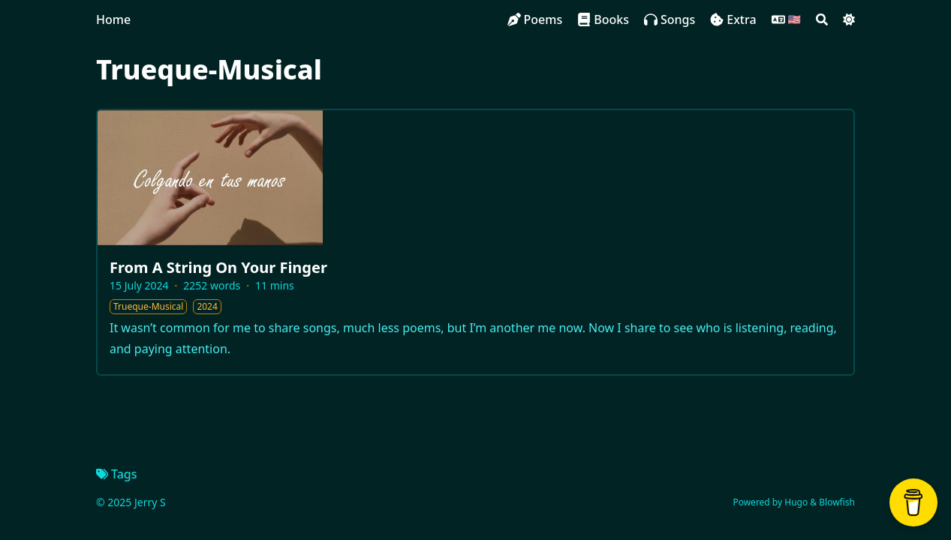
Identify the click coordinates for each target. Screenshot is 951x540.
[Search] (822, 20)
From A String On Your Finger (218, 267)
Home (113, 19)
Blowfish (837, 502)
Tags (116, 474)
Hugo (796, 502)
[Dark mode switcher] (849, 20)
